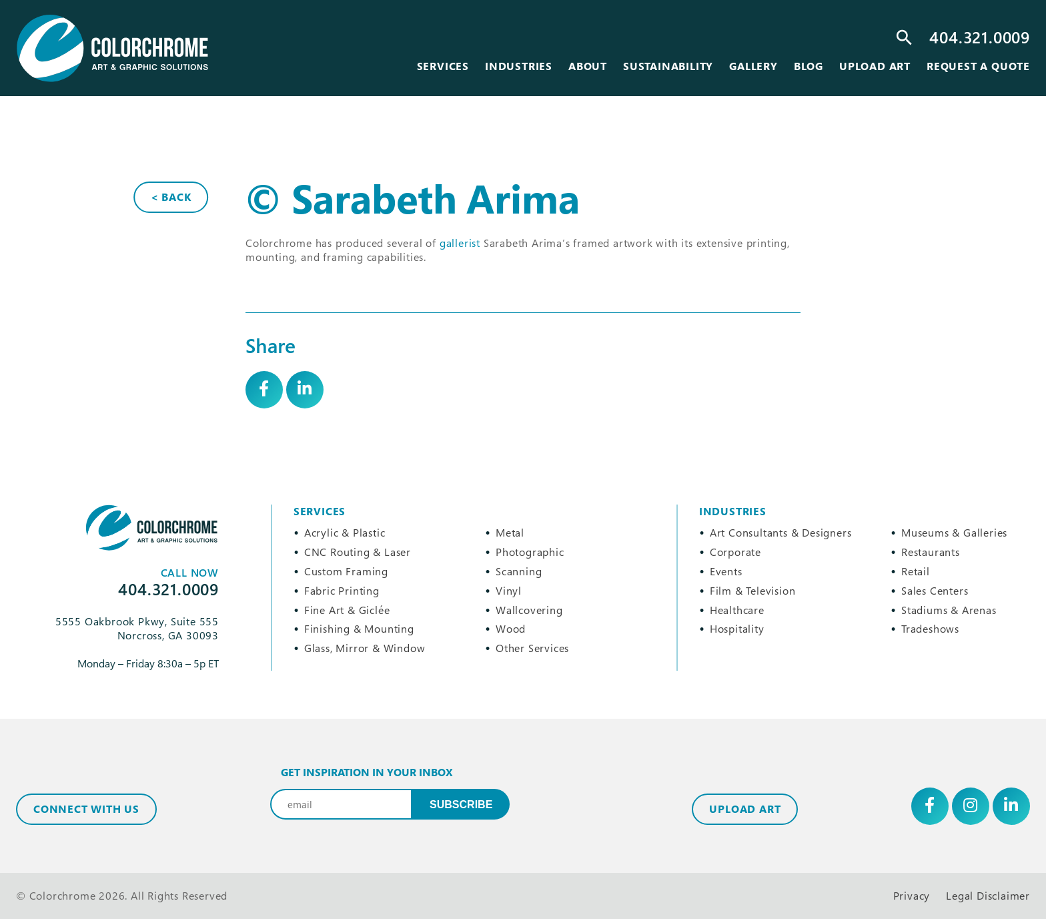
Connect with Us (86, 809)
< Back (171, 197)
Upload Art (744, 809)
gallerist (460, 243)
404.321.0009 (979, 37)
